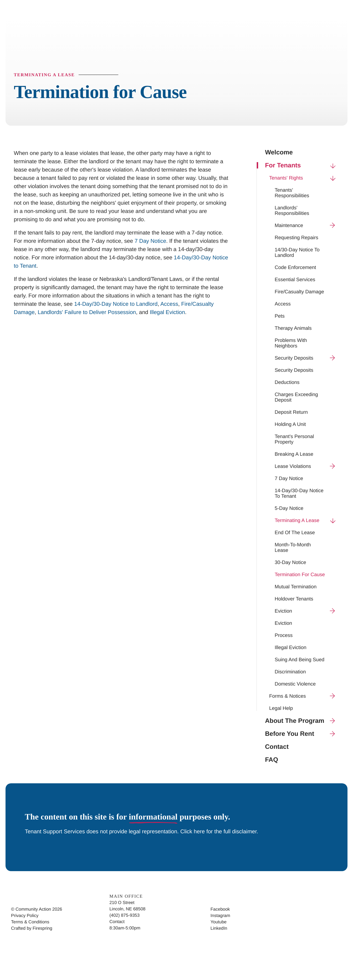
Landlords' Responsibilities (292, 210)
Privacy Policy (25, 916)
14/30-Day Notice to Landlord (297, 252)
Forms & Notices (304, 696)
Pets (280, 316)
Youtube (218, 922)
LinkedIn (218, 928)
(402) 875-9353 (124, 915)
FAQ (271, 760)
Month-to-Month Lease (293, 547)
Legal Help (281, 708)
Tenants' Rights (304, 178)
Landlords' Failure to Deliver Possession (87, 313)
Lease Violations (307, 466)
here (200, 832)
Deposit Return (291, 412)
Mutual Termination (296, 587)
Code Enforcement (295, 267)
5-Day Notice (289, 508)
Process (284, 635)
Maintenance (307, 225)
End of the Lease (295, 533)
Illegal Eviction (290, 647)
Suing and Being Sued (299, 660)
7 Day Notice (289, 478)
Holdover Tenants (294, 599)
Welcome (279, 152)
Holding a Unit (290, 424)
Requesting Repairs (296, 238)
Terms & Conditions (30, 922)
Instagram (220, 916)
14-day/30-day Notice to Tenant (299, 493)
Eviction (307, 611)
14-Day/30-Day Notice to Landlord (115, 304)
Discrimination (290, 672)
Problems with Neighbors (291, 343)
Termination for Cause (300, 575)
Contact (277, 747)
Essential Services (295, 280)
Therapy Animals (293, 328)
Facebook (220, 909)
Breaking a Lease (294, 454)
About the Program (302, 721)
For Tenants (302, 165)
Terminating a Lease (307, 520)
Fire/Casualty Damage (299, 292)
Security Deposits (307, 358)
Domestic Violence (295, 684)
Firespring (42, 928)
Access (283, 304)
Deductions (287, 382)
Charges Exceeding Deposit (296, 397)
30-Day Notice (290, 562)
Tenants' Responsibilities (292, 193)
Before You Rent (302, 734)
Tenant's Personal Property (294, 439)
